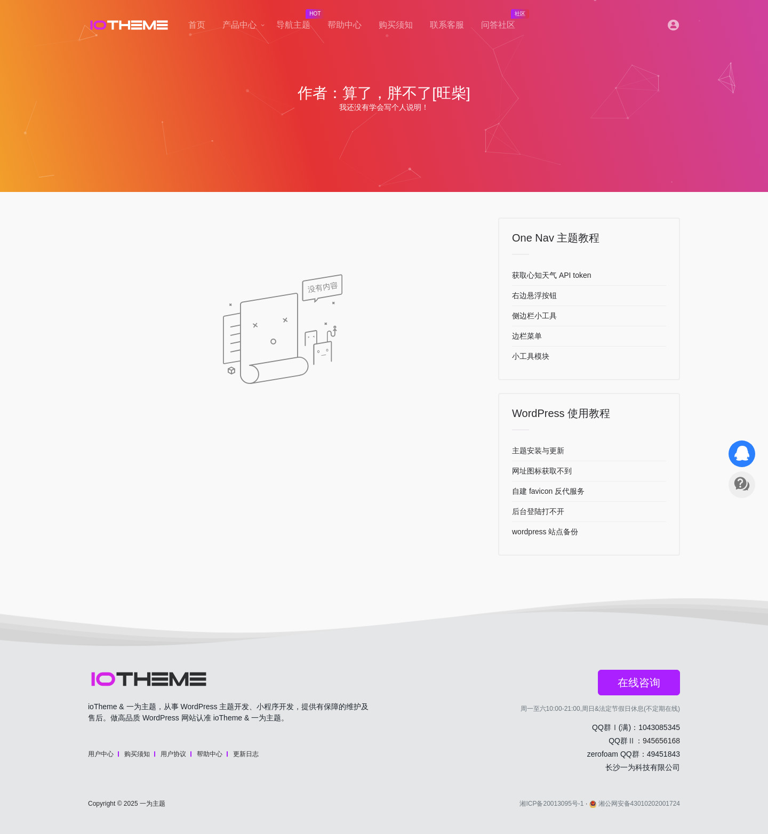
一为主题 (152, 803)
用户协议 (173, 754)
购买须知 (396, 24)
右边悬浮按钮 (534, 295)
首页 (196, 24)
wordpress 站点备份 (545, 531)
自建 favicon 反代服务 (548, 491)
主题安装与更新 (538, 450)
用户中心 (101, 754)
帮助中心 (344, 24)
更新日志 (246, 754)
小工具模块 (530, 356)
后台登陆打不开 (538, 511)
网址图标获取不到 (542, 471)
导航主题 (297, 21)
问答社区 (502, 21)
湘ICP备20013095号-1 (551, 803)
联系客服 (447, 24)
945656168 (661, 740)
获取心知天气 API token (551, 275)
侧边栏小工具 (534, 315)
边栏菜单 (527, 336)
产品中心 (239, 24)
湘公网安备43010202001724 (634, 803)
